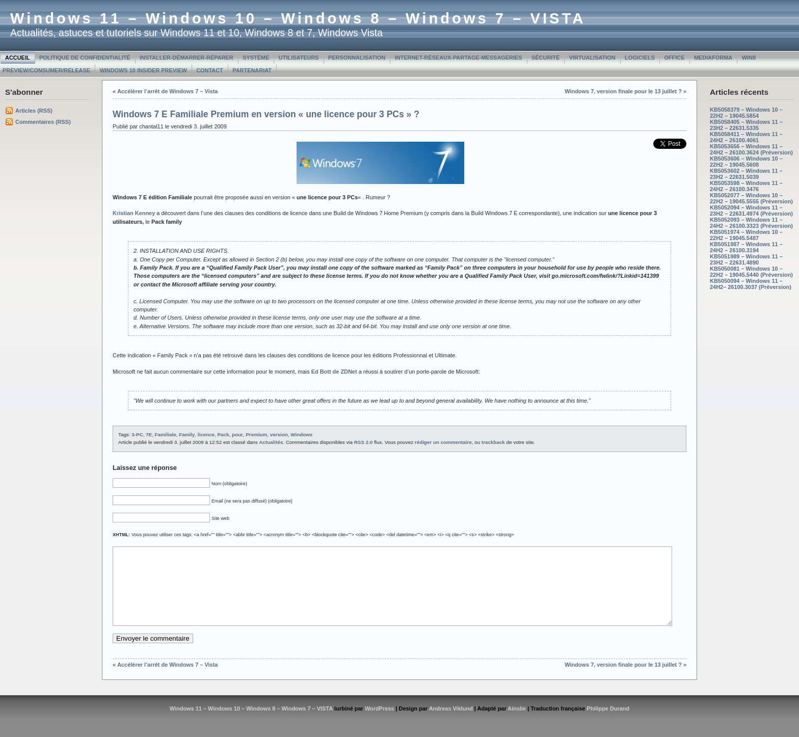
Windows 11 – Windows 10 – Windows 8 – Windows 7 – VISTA (297, 18)
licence (206, 434)
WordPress (379, 724)
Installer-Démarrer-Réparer (186, 58)
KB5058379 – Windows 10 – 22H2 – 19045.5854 (746, 113)
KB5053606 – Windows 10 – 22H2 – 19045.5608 (746, 161)
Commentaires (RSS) (43, 122)
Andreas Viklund (451, 724)
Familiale (165, 434)
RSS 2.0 (363, 442)
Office (674, 58)
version (279, 434)
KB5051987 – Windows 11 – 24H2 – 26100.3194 (746, 247)
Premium (256, 434)
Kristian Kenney (134, 213)
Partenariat (252, 70)
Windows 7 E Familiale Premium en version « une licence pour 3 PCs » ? (266, 114)
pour (237, 434)
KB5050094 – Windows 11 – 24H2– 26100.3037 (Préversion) (750, 284)
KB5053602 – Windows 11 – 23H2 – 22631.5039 (746, 174)
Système (256, 58)
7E (149, 434)
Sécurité (545, 58)
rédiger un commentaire (443, 442)
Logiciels (640, 58)
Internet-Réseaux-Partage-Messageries (458, 58)
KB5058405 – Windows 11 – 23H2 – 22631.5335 (746, 125)
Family (187, 434)
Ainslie (517, 724)
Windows (301, 434)
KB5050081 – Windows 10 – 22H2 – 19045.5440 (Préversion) (751, 272)
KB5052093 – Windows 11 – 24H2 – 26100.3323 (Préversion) (751, 223)
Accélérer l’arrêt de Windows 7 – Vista (167, 91)
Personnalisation (356, 58)
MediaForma (713, 58)
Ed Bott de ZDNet (334, 371)
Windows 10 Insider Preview (143, 70)
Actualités (271, 442)
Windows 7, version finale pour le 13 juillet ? (623, 91)
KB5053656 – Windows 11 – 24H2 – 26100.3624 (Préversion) (751, 149)
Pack (223, 434)
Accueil (17, 58)
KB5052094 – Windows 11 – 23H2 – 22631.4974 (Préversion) (751, 210)
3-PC (137, 434)
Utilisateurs (299, 58)
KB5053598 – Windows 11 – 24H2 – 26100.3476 (746, 186)
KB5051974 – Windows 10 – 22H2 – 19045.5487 (746, 235)
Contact (209, 70)
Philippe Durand (608, 724)
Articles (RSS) (33, 111)
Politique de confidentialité (84, 58)
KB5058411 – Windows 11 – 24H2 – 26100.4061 (746, 137)
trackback (493, 442)
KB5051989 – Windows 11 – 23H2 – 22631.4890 (746, 259)
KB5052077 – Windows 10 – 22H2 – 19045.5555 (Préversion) (751, 198)
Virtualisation (592, 58)
